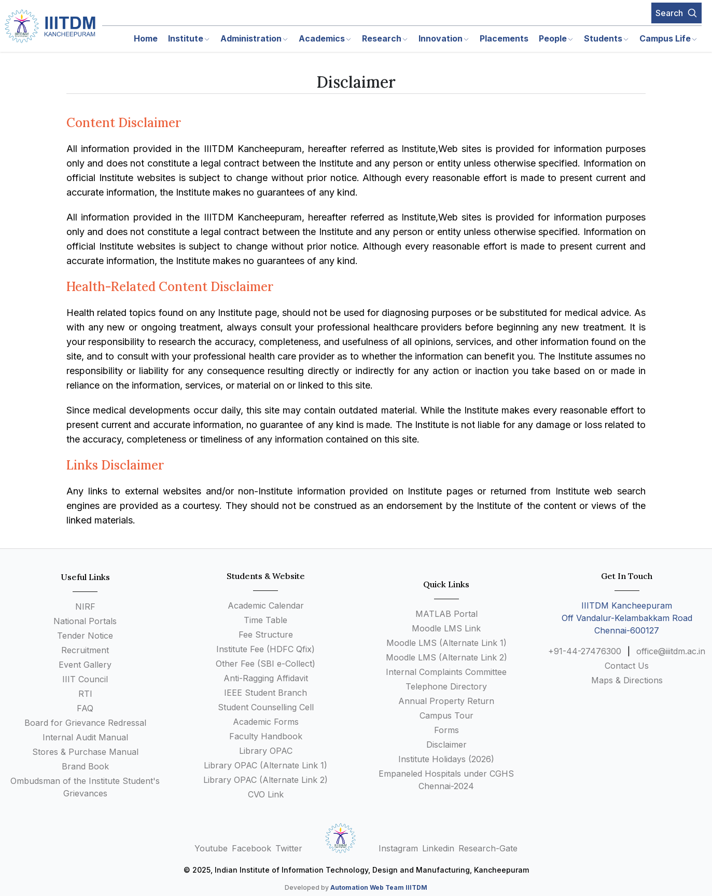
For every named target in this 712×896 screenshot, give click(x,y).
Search (676, 13)
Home (146, 38)
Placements (504, 38)
